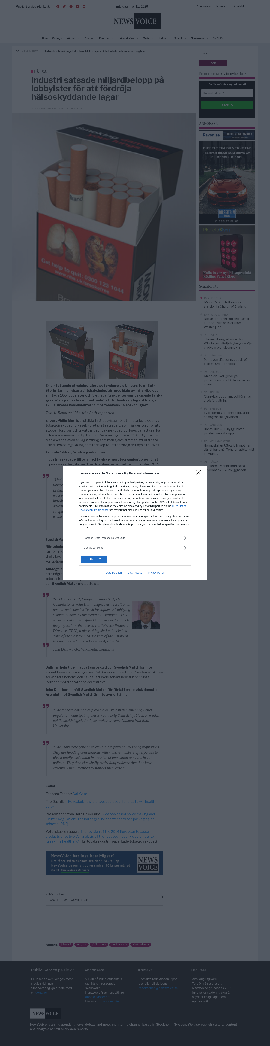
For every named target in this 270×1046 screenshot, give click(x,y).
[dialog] (135, 523)
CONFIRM (98, 559)
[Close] (199, 473)
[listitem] (135, 538)
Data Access (135, 573)
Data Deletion (114, 573)
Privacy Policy (156, 573)
